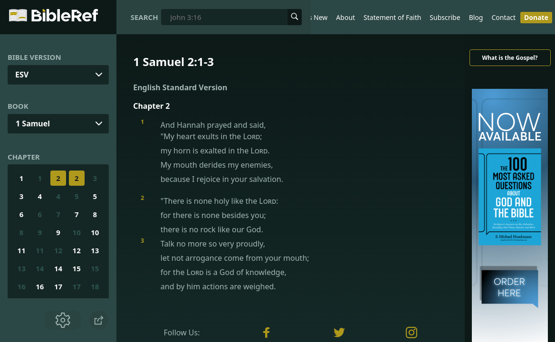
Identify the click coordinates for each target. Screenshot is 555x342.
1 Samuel (33, 123)
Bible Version (34, 57)
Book (18, 106)
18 (95, 286)
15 (77, 268)
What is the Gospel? (509, 58)
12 (58, 250)
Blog (476, 17)
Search (144, 17)
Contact (503, 17)
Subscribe (445, 17)
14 (40, 268)
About (345, 17)
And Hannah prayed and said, (298, 152)
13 (95, 250)
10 (77, 232)
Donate (536, 17)
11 (22, 250)
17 (58, 286)
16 (22, 286)
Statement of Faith (392, 17)
